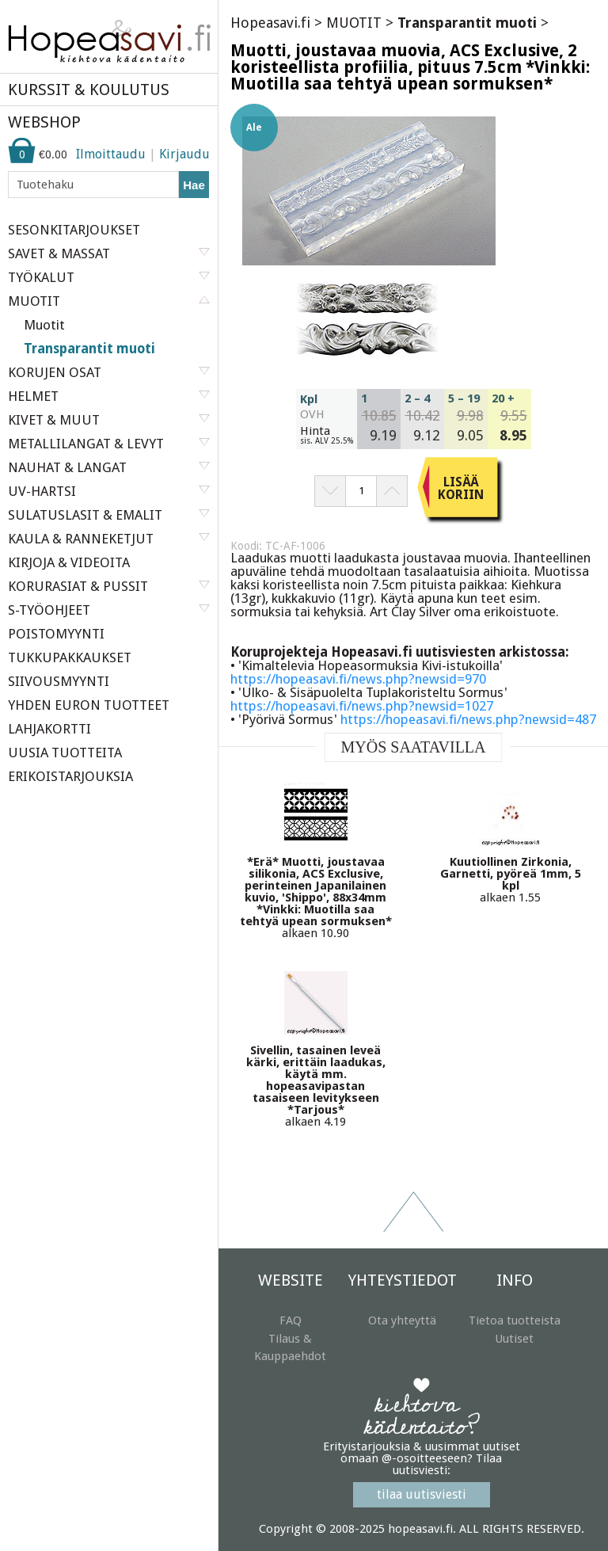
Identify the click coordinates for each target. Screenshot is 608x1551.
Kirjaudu (184, 154)
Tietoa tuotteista (514, 1320)
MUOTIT (354, 22)
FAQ (290, 1320)
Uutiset (514, 1339)
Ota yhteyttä (402, 1320)
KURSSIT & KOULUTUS (88, 89)
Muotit (44, 325)
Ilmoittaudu (111, 154)
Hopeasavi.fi (270, 22)
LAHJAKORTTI (49, 729)
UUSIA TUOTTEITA (65, 752)
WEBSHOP (44, 121)
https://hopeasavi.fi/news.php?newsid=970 (358, 679)
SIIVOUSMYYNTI (58, 681)
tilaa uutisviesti (421, 1494)
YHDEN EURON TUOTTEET (88, 705)
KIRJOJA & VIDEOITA (69, 562)
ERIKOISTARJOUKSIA (70, 776)
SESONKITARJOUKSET (74, 230)
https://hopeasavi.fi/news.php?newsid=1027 (361, 706)
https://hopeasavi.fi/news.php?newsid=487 (468, 719)
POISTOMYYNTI (56, 634)
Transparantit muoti (89, 348)
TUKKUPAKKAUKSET (69, 657)
